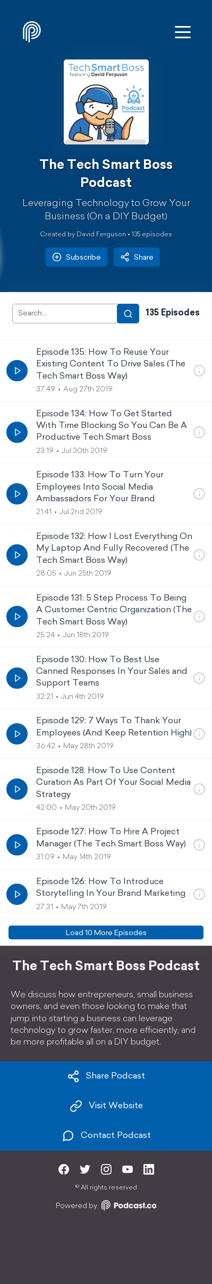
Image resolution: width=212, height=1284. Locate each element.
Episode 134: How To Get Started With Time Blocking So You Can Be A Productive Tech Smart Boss (111, 426)
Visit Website (106, 1106)
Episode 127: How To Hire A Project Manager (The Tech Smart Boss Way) (111, 838)
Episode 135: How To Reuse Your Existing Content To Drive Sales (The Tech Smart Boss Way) (110, 364)
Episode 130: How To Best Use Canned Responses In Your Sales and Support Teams (112, 672)
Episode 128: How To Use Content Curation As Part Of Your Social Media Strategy (113, 783)
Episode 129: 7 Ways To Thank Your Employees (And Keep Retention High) (114, 727)
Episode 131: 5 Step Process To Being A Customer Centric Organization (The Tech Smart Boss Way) (114, 610)
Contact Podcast (106, 1135)
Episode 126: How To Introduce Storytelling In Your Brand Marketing (110, 888)
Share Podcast (106, 1076)
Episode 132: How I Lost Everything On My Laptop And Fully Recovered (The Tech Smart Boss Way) (114, 549)
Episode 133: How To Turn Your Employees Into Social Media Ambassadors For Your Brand (100, 487)
